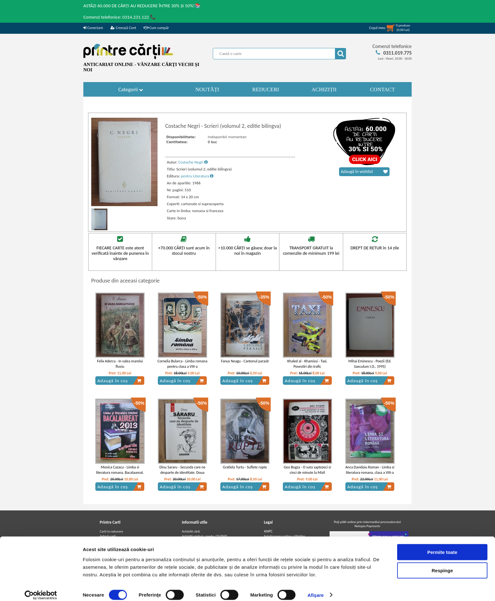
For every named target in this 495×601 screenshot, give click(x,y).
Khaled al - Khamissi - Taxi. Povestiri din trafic (307, 364)
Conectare (93, 28)
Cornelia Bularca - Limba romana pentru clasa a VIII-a (182, 364)
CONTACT (382, 89)
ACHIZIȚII (324, 89)
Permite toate (442, 545)
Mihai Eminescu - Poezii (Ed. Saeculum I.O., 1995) (370, 364)
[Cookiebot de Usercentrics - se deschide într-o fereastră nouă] (41, 588)
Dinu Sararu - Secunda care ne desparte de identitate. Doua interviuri (182, 472)
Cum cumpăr (156, 28)
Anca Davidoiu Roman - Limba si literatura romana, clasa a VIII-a (369, 470)
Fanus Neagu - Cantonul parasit (245, 361)
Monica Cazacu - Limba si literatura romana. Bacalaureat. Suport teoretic (120, 472)
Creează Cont (123, 28)
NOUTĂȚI (207, 89)
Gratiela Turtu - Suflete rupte (245, 467)
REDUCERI (265, 89)
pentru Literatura (197, 176)
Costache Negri (193, 162)
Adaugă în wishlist (364, 172)
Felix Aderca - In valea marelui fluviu (120, 364)
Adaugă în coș (119, 381)
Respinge (442, 564)
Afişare (315, 588)
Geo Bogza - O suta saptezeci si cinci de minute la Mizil (307, 470)
